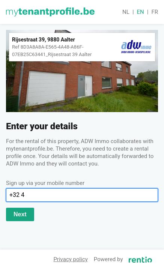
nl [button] (125, 12)
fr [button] (154, 12)
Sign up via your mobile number (45, 183)
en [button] (140, 12)
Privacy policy (70, 259)
